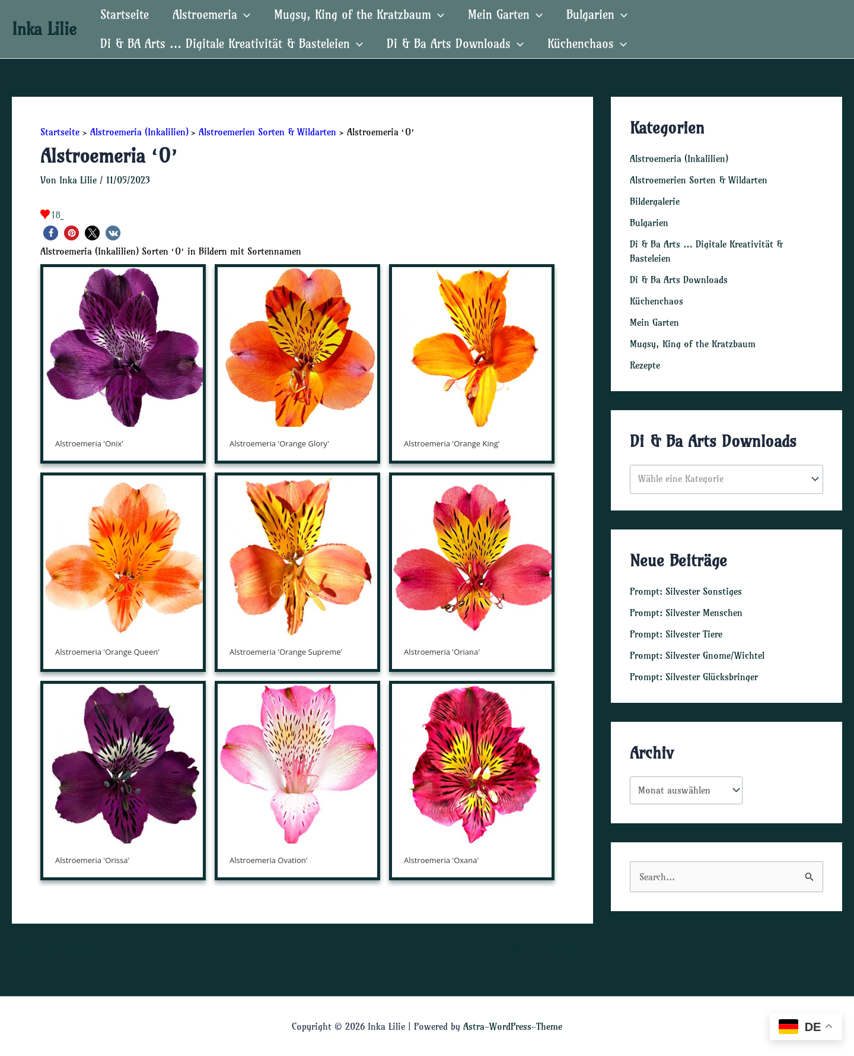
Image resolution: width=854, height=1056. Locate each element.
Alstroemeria (211, 14)
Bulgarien (596, 14)
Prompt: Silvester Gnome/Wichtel (697, 655)
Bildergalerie (655, 201)
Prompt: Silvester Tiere (676, 634)
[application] (243, 14)
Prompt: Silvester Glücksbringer (694, 677)
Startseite (124, 14)
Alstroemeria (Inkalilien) (679, 158)
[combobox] (726, 479)
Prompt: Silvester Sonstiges (686, 591)
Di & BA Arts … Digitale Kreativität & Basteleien (231, 43)
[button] (50, 233)
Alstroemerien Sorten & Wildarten (698, 180)
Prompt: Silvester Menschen (686, 613)
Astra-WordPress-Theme (512, 1026)
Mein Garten (505, 14)
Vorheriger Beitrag (56, 950)
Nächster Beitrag (552, 950)
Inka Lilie (44, 28)
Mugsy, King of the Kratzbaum (359, 14)
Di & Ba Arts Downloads (455, 43)
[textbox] (721, 479)
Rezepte (645, 365)
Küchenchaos (587, 43)
